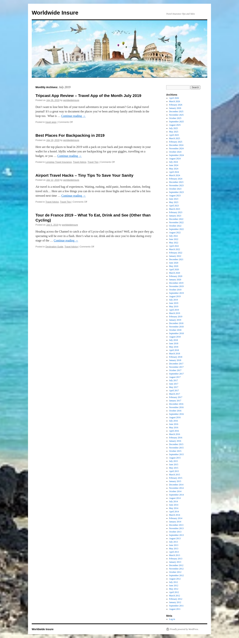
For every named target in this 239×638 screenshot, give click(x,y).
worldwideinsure (71, 100)
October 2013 (175, 531)
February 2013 (175, 558)
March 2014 (174, 515)
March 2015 (174, 474)
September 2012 (176, 575)
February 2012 (175, 599)
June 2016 (173, 424)
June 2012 (173, 585)
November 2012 (176, 568)
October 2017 (175, 370)
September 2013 (176, 535)
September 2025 (176, 121)
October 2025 (175, 118)
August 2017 (175, 377)
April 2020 (174, 269)
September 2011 (176, 605)
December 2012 (176, 565)
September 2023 (176, 192)
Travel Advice (79, 162)
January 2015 (175, 481)
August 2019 (175, 296)
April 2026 (174, 98)
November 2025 (176, 115)
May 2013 (173, 548)
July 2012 (173, 582)
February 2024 (175, 178)
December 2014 (176, 484)
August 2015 (175, 457)
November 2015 (176, 447)
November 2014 (176, 488)
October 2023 (175, 189)
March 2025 (174, 138)
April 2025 (174, 135)
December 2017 (176, 363)
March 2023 (174, 209)
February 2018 (175, 357)
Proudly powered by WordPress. (184, 629)
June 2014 (173, 505)
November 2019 (176, 286)
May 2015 (173, 468)
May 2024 (173, 168)
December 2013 (176, 525)
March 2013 (174, 555)
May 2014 (173, 508)
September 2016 (176, 414)
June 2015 (173, 464)
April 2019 (174, 310)
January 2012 (175, 602)
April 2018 (174, 350)
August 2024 (175, 158)
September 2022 (176, 229)
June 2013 (173, 545)
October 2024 (175, 152)
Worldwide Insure (55, 13)
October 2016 (175, 410)
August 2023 (175, 195)
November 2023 (176, 185)
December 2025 (176, 111)
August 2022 (175, 232)
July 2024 (173, 162)
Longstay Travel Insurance (58, 162)
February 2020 (175, 276)
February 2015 (175, 478)
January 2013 (175, 562)
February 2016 (175, 437)
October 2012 (175, 572)
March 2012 (174, 595)
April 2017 (174, 390)
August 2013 (175, 538)
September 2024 (176, 155)
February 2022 (175, 252)
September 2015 (176, 454)
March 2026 (174, 101)
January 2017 (175, 400)
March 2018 (174, 353)
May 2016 (173, 427)
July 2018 (173, 340)
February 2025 (175, 141)
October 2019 (175, 289)
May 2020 (173, 266)
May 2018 (173, 347)
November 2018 (176, 326)
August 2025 (175, 125)
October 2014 (175, 491)
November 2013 (176, 528)
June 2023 (173, 199)
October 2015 (175, 451)
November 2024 (176, 148)
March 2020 (174, 273)
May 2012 (173, 589)
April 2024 (174, 172)
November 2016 (176, 407)
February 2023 (175, 212)
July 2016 (173, 420)
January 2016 (175, 441)
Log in (172, 619)
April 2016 (174, 431)
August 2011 (175, 609)
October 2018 (175, 330)
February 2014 (175, 518)
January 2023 (175, 215)
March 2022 (174, 249)
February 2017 (175, 397)
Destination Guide (54, 246)
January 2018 (175, 360)
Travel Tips (93, 162)
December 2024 (176, 145)
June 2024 (173, 165)
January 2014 (175, 521)
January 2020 (175, 279)
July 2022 (173, 236)
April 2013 (174, 552)
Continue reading (73, 115)
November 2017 (176, 367)
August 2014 (175, 498)
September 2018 (176, 333)
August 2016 (175, 417)
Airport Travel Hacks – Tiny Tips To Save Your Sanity (84, 175)
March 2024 (174, 175)
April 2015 (174, 471)
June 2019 (173, 303)
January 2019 (175, 320)
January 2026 (175, 108)
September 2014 (176, 494)
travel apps (50, 122)
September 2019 (176, 293)
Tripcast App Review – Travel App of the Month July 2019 (88, 95)
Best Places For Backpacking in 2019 (70, 135)
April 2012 (174, 592)
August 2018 (175, 336)
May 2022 (173, 242)
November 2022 (176, 222)
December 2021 (176, 259)
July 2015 (173, 461)
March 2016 (174, 434)
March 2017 (174, 394)
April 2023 (174, 205)
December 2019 (176, 283)
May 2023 (173, 202)
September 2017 (176, 373)
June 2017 (173, 384)
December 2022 (176, 219)
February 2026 (175, 104)
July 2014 (173, 501)
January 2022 (175, 256)
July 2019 (173, 299)
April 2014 (174, 511)
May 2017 (173, 387)
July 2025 (173, 128)
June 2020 (173, 262)
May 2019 (173, 306)
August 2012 (175, 578)
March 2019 (174, 313)
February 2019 (175, 316)
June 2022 (173, 239)
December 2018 (176, 323)
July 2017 (173, 380)
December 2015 (176, 444)
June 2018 (173, 343)
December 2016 (176, 404)
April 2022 (174, 246)
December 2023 (176, 182)
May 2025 (173, 131)
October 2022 (175, 225)
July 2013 (173, 542)
